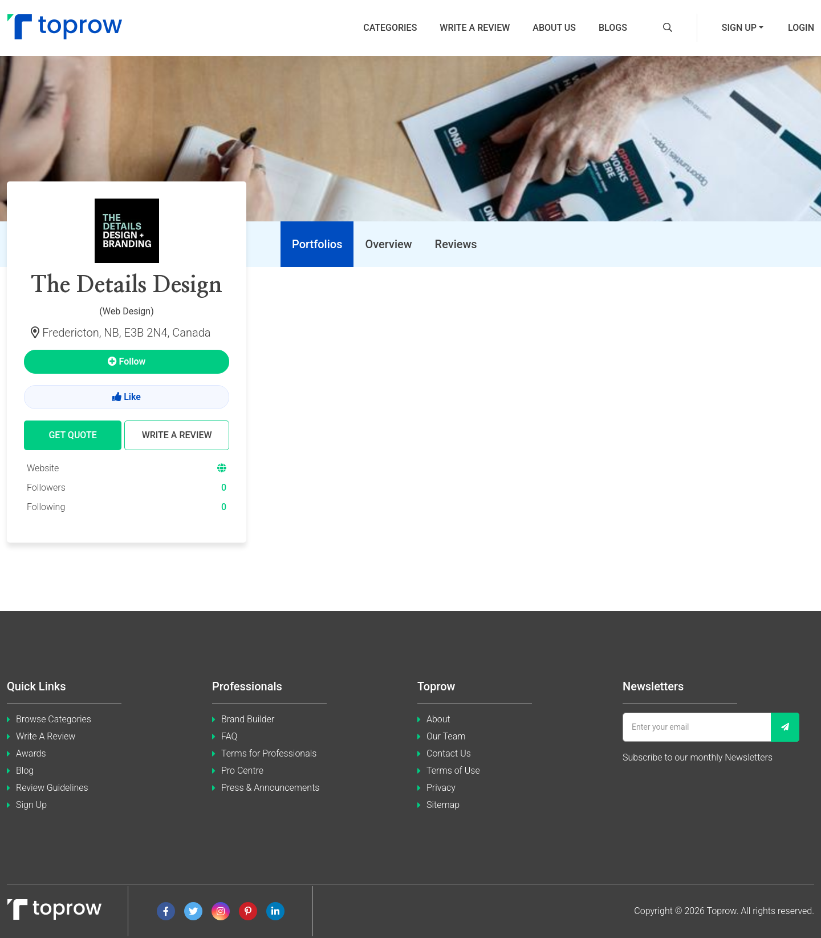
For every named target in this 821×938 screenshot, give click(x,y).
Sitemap (443, 804)
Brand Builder (247, 719)
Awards (31, 753)
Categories (390, 27)
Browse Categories (53, 719)
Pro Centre (242, 770)
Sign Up (31, 804)
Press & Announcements (270, 787)
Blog (25, 770)
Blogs (613, 27)
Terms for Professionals (268, 753)
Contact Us (448, 753)
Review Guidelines (52, 787)
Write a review (475, 27)
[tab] (317, 244)
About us (554, 27)
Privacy (441, 787)
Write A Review (45, 736)
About (438, 719)
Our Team (445, 736)
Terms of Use (453, 770)
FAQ (229, 736)
